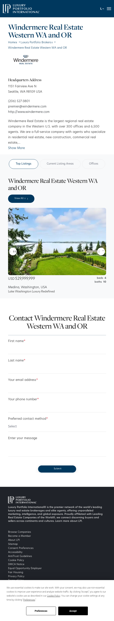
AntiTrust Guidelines (20, 556)
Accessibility (15, 552)
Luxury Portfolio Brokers (36, 42)
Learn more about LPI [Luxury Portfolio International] (68, 521)
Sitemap (13, 544)
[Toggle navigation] (109, 8)
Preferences (41, 611)
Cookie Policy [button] (53, 595)
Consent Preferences (20, 548)
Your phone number (23, 399)
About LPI (14, 540)
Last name (16, 360)
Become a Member (19, 536)
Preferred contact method (28, 418)
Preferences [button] (29, 600)
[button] (102, 8)
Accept (73, 611)
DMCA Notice (16, 564)
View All (21, 198)
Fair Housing (15, 572)
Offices (93, 163)
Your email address (23, 380)
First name (16, 341)
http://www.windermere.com (29, 112)
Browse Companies (19, 532)
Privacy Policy (16, 576)
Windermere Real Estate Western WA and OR (37, 48)
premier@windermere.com (27, 106)
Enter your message (22, 438)
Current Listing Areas (60, 163)
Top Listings (23, 163)
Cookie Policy (16, 560)
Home (12, 42)
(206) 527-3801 (19, 101)
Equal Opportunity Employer (25, 568)
